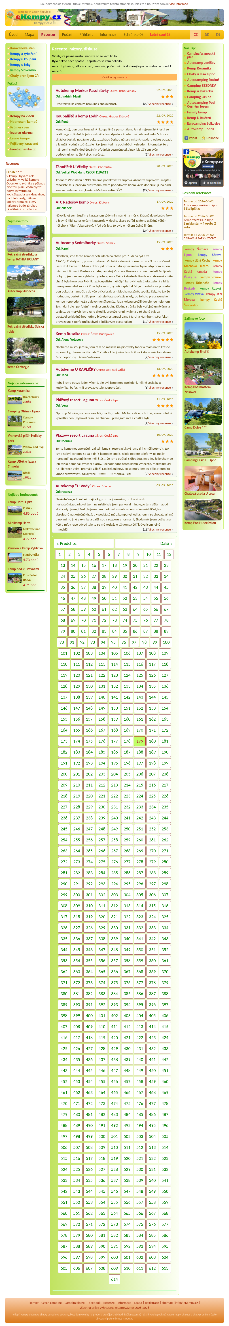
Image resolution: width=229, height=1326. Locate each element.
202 (89, 774)
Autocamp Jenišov (201, 62)
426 (76, 1048)
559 (164, 1202)
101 (64, 653)
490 (89, 1125)
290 (64, 883)
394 (127, 1004)
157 (89, 719)
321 (114, 916)
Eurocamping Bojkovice (203, 123)
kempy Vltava (194, 294)
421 (127, 1037)
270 (152, 851)
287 (139, 872)
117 (152, 664)
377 (139, 982)
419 (101, 1037)
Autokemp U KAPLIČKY (76, 369)
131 (101, 686)
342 (152, 938)
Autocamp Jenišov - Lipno (201, 200)
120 (76, 675)
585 (152, 1235)
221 (101, 796)
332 (139, 927)
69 (73, 620)
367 (127, 971)
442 (164, 1059)
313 (127, 905)
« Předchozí (67, 543)
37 (83, 587)
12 (169, 554)
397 (164, 1004)
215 (139, 785)
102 (76, 653)
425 (64, 1048)
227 (64, 807)
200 (64, 774)
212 (101, 785)
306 (152, 894)
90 (61, 642)
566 (139, 1213)
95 (113, 642)
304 (127, 894)
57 (62, 609)
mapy (177, 1314)
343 (164, 938)
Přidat (193, 138)
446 (101, 1070)
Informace (108, 34)
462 (76, 1092)
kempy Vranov (211, 277)
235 (164, 807)
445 (89, 1070)
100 (166, 642)
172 (164, 730)
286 (127, 872)
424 (164, 1037)
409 (89, 1026)
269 (139, 851)
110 (64, 664)
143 (139, 697)
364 (89, 971)
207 (152, 774)
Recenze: (12, 163)
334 (164, 927)
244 (164, 818)
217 (164, 785)
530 (139, 1169)
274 (89, 861)
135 (152, 686)
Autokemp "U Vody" (73, 485)
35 (62, 587)
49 (93, 598)
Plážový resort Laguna (75, 399)
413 (139, 1026)
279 (152, 861)
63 (125, 609)
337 (89, 938)
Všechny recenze (159, 104)
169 (127, 730)
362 (64, 971)
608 (101, 1268)
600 (114, 1257)
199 (164, 763)
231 (114, 807)
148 (89, 708)
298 (164, 883)
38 (93, 587)
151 (127, 708)
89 (166, 631)
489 (76, 1125)
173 (64, 741)
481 (89, 1114)
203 (101, 774)
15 (83, 565)
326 (64, 927)
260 (139, 840)
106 (127, 653)
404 (139, 1015)
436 (89, 1059)
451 (164, 1070)
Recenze (48, 34)
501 (114, 1136)
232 (127, 807)
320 (101, 916)
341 (139, 938)
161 (139, 719)
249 (114, 829)
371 (64, 982)
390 (76, 1004)
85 (125, 631)
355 (89, 960)
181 (164, 741)
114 (114, 664)
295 (127, 883)
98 (144, 642)
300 (76, 894)
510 (114, 1147)
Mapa (29, 34)
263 (64, 851)
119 (64, 675)
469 (164, 1092)
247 (89, 829)
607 (89, 1268)
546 (114, 1191)
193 (89, 763)
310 (89, 905)
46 (62, 598)
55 (156, 598)
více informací (179, 4)
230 (101, 807)
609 (114, 1268)
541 (164, 1180)
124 (127, 675)
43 (145, 587)
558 (152, 1202)
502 (127, 1136)
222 (114, 796)
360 (152, 960)
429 (114, 1048)
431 (139, 1048)
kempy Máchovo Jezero (203, 263)
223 (127, 796)
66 (156, 609)
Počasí (67, 34)
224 (139, 796)
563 (101, 1213)
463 (89, 1092)
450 (152, 1070)
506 (64, 1147)
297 (152, 883)
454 (89, 1081)
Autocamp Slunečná (21, 291)
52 (125, 598)
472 (89, 1103)
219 (76, 796)
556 (127, 1202)
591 (114, 1246)
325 (164, 916)
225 (152, 796)
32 (145, 576)
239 (101, 818)
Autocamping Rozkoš (203, 79)
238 (89, 818)
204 (114, 774)
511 (127, 1147)
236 (64, 818)
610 (127, 1268)
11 (159, 554)
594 (152, 1246)
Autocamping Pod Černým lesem (201, 104)
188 (139, 752)
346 (89, 949)
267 (114, 851)
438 (114, 1059)
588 (76, 1246)
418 (89, 1037)
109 (164, 653)
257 (101, 840)
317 (64, 916)
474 (114, 1103)
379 (164, 982)
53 (135, 598)
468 (152, 1092)
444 (76, 1070)
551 (64, 1202)
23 (166, 565)
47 (73, 598)
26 (83, 576)
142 (127, 697)
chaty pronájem (201, 1314)
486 (152, 1114)
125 (139, 675)
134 (139, 686)
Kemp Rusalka (68, 333)
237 (76, 818)
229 (89, 807)
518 (101, 1158)
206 (139, 774)
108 (152, 653)
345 (76, 949)
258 (114, 840)
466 (127, 1092)
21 (145, 565)
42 (135, 587)
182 (64, 752)
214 (127, 785)
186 (114, 752)
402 (114, 1015)
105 (114, 653)
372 (76, 982)
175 (89, 741)
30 (125, 576)
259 (127, 840)
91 (72, 642)
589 (89, 1246)
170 (139, 730)
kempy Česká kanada (203, 269)
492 (114, 1125)
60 (93, 609)
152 (139, 708)
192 (76, 763)
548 (139, 1191)
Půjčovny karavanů (24, 143)
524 (64, 1169)
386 (139, 993)
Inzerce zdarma (21, 132)
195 (114, 763)
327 (76, 927)
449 (139, 1070)
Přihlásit (86, 34)
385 (127, 993)
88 (156, 631)
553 (89, 1202)
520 (127, 1158)
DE (207, 34)
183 (76, 752)
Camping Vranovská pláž (201, 55)
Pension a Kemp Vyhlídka (25, 548)
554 (101, 1202)
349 (127, 949)
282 (76, 872)
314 (139, 905)
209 (64, 785)
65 (145, 609)
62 (114, 609)
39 (104, 587)
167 (101, 730)
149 (101, 708)
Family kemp (197, 112)
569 (64, 1224)
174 (76, 741)
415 (164, 1026)
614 (114, 1279)
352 (164, 949)
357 (114, 960)
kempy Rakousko (124, 1318)
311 (101, 905)
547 (127, 1191)
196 (127, 763)
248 (101, 829)
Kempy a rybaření (23, 54)
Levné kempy (20, 138)
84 (114, 631)
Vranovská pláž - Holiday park (25, 438)
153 (152, 708)
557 (139, 1202)
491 (101, 1125)
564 (114, 1213)
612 (152, 1268)
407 (64, 1026)
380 (64, 993)
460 (164, 1081)
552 (76, 1202)
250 (127, 829)
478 (164, 1103)
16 (93, 565)
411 (114, 1026)
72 (104, 620)
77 (156, 620)
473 (101, 1103)
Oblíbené (212, 138)
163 (164, 719)
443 (64, 1070)
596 (64, 1257)
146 (64, 708)
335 (64, 938)
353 (64, 960)
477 (152, 1103)
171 (152, 730)
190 (164, 752)
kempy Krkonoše (197, 283)
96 (123, 642)
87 (145, 631)
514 (164, 1147)
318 (76, 916)
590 (101, 1246)
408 (76, 1026)
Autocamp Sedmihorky (76, 242)
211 (89, 785)
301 (89, 894)
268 (127, 851)
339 (114, 938)
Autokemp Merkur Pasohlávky (82, 90)
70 (83, 620)
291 (76, 883)
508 (89, 1147)
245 (64, 829)
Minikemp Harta (19, 523)
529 (127, 1169)
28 (104, 576)
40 (114, 587)
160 (127, 719)
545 (101, 1191)
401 (101, 1015)
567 (152, 1213)
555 (114, 1202)
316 (164, 905)
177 (114, 741)
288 (152, 872)
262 (164, 840)
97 (134, 642)
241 (127, 818)
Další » (166, 543)
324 (152, 916)
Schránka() (133, 34)
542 (64, 1191)
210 (76, 785)
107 (139, 653)
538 (127, 1180)
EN (218, 34)
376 (127, 982)
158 (101, 719)
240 (114, 818)
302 (101, 894)
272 (64, 861)
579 (76, 1235)
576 (152, 1224)
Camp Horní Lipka (20, 502)
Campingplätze (75, 1303)
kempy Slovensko (23, 70)
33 (156, 576)
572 (101, 1224)
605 (64, 1268)
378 (152, 982)
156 (76, 719)
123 (114, 675)
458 (139, 1081)
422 (139, 1037)
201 (76, 774)
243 (152, 818)
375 (114, 982)
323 (139, 916)
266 (101, 851)
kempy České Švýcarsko (203, 302)
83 (104, 631)
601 (127, 1257)
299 (64, 894)
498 (76, 1136)
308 (64, 905)
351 (152, 949)
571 (89, 1224)
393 (114, 1004)
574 (127, 1224)
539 (139, 1180)
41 (125, 587)
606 (76, 1268)
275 (101, 861)
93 (92, 642)
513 (152, 1147)
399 (76, 1015)
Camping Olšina (199, 97)
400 (89, 1015)
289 (164, 872)
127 (164, 675)
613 (164, 1268)
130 (89, 686)
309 (76, 905)
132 (114, 686)
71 (93, 620)
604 (164, 1257)
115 (127, 664)
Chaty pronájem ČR (24, 76)
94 (103, 642)
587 (64, 1246)
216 (152, 785)
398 (64, 1015)
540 (152, 1180)
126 (152, 675)
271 (164, 851)
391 (89, 1004)
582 (114, 1235)
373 (89, 982)
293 (101, 883)
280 (164, 861)
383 (101, 993)
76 (145, 620)
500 (101, 1136)
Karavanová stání (23, 48)
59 (83, 609)
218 (64, 796)
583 (127, 1235)
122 (101, 675)
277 (127, 861)
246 (76, 829)
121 (89, 675)
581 (101, 1235)
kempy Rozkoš (210, 288)
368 (139, 971)
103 (89, 653)
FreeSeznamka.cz (23, 149)
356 (101, 960)
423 (152, 1037)
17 (104, 565)
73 (114, 620)
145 (164, 697)
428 (101, 1048)
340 (127, 938)
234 (152, 807)
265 (89, 851)
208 (164, 774)
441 (152, 1059)
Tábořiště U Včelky (72, 166)
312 (114, 905)
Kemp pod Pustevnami (23, 569)
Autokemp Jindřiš (200, 129)
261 (152, 840)
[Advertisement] (203, 612)
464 (101, 1092)
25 (73, 576)
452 (64, 1081)
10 (148, 554)
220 (89, 796)
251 (139, 829)
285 (114, 872)
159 (114, 719)
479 (64, 1114)
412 (127, 1026)
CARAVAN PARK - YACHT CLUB (200, 235)
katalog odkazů (158, 1314)
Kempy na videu (22, 116)
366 (114, 971)
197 (139, 763)
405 (152, 1015)
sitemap (167, 1303)
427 (89, 1048)
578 (64, 1235)
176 (101, 741)
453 (76, 1081)
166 (89, 730)
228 (76, 807)
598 (89, 1257)
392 (101, 1004)
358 (127, 960)
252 (152, 829)
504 (152, 1136)
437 (101, 1059)
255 (76, 840)
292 (89, 883)
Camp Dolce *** (195, 427)
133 (127, 686)
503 (139, 1136)
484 (127, 1114)
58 (73, 609)
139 (89, 697)
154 (164, 708)
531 (152, 1169)
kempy (34, 1303)
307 (164, 894)
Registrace (152, 1303)
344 (64, 949)
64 (135, 609)
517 (89, 1158)
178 (127, 741)
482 (101, 1114)
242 (139, 818)
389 (64, 1004)
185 (101, 752)
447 (114, 1070)
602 (139, 1257)
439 (127, 1059)
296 (139, 883)
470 (64, 1103)
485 (139, 1114)
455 (101, 1081)
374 (101, 982)
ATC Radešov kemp (72, 202)
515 (64, 1158)
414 (152, 1026)
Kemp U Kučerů (199, 117)
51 (114, 598)
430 (127, 1048)
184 (89, 752)
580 (89, 1235)
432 (152, 1048)
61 (104, 609)
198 (152, 763)
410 (101, 1026)
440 (139, 1059)
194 (101, 763)
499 (89, 1136)
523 (164, 1158)
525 (76, 1169)
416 (64, 1037)
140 (101, 697)
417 (76, 1037)
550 (164, 1191)
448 (127, 1070)
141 (114, 697)
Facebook (93, 1303)
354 (76, 960)
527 (101, 1169)
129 (76, 686)
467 (139, 1092)
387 (152, 993)
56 (166, 598)
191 (64, 763)
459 (152, 1081)
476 (139, 1103)
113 (101, 664)
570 (76, 1224)
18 (114, 565)
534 (76, 1180)
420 (114, 1037)
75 (135, 620)
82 (93, 631)
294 (114, 883)
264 (76, 851)
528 (114, 1169)
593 (139, 1246)
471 (76, 1103)
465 (114, 1092)
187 (127, 752)
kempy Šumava (196, 249)
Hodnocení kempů (23, 121)
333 (152, 927)
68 (62, 620)
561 (76, 1213)
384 (114, 993)
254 (64, 840)
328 (89, 927)
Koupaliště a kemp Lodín (77, 116)
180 (152, 741)
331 (127, 927)
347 (101, 949)
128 (64, 686)
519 (114, 1158)
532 (164, 1169)
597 (76, 1257)
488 (64, 1125)
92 (82, 642)
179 (139, 741)
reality (85, 1314)
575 (139, 1224)
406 (164, 1015)
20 (135, 565)
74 (125, 620)
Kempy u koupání (23, 59)
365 (101, 971)
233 (139, 807)
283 (89, 872)
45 (166, 587)
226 (164, 796)
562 (89, 1213)
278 (139, 861)
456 (114, 1081)
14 (73, 565)
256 (89, 840)
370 (164, 971)
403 (127, 1015)
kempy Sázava (209, 255)
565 (127, 1213)
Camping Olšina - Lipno (24, 411)
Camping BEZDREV (201, 85)
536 (101, 1180)
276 (114, 861)
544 (89, 1191)
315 (152, 905)
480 (76, 1114)
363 (76, 971)
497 (64, 1136)
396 (152, 1004)
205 (127, 774)
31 (135, 576)
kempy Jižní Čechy (197, 260)
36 (73, 587)
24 (62, 576)
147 (76, 708)
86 (135, 631)
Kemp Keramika (19, 391)
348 (114, 949)
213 (114, 785)
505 (164, 1136)
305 (139, 894)
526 (89, 1169)
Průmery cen (19, 127)
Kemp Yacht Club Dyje (198, 215)
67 (166, 609)
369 (152, 971)
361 (164, 960)
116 (139, 664)
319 (89, 916)
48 (83, 598)
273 (76, 861)
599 (101, 1257)
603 (152, 1257)
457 (127, 1081)
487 (164, 1114)
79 (62, 631)
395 (139, 1004)
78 (166, 620)
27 (93, 576)
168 (114, 730)
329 (101, 927)
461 (64, 1092)
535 (89, 1180)
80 (73, 631)
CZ (196, 34)
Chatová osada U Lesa (199, 494)
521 (139, 1158)
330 (114, 927)
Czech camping (51, 1303)
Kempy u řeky (20, 65)
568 (164, 1213)
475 (127, 1103)
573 (114, 1224)
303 (114, 894)
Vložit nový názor (114, 77)
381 (76, 993)
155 (64, 719)
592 (127, 1246)
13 (62, 565)
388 (164, 993)
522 (152, 1158)
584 (139, 1235)
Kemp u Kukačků (200, 91)
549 (152, 1191)
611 (139, 1268)
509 (101, 1147)
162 (152, 719)
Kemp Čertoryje (18, 367)
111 (76, 664)
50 (104, 598)
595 (164, 1246)
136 (164, 686)
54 (145, 598)
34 (166, 576)
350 (139, 949)
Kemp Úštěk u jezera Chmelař (22, 464)
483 (114, 1114)
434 (64, 1059)
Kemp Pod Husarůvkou (200, 523)
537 (114, 1180)
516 (76, 1158)
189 (152, 752)
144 (152, 697)
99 (155, 642)
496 (164, 1125)
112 (89, 664)
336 (76, 938)
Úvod (13, 34)
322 (127, 916)
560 (64, 1213)
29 (114, 576)
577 (164, 1224)
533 (64, 1180)
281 (64, 872)
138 (76, 697)
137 (64, 697)
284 (101, 872)
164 (64, 730)
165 (76, 730)
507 (76, 1147)
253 (164, 829)
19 (125, 565)
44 (156, 587)
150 (114, 708)
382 (89, 993)
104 (101, 653)
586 (164, 1235)
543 (76, 1191)
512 (139, 1147)
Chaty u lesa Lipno (201, 74)
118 (164, 664)
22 (156, 565)
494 (139, 1125)
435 (76, 1059)
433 (164, 1048)
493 (127, 1125)
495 (152, 1125)
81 (83, 631)
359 (139, 960)
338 (101, 938)
